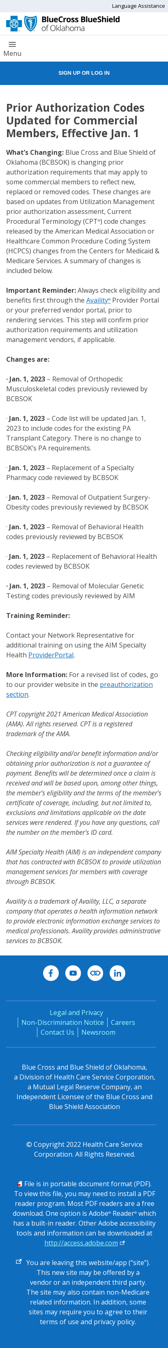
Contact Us (57, 1032)
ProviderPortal (51, 654)
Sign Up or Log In (84, 73)
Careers (123, 1022)
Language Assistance (138, 5)
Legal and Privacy (76, 1012)
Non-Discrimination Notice (62, 1022)
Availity (98, 300)
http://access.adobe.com (81, 1242)
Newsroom (98, 1032)
